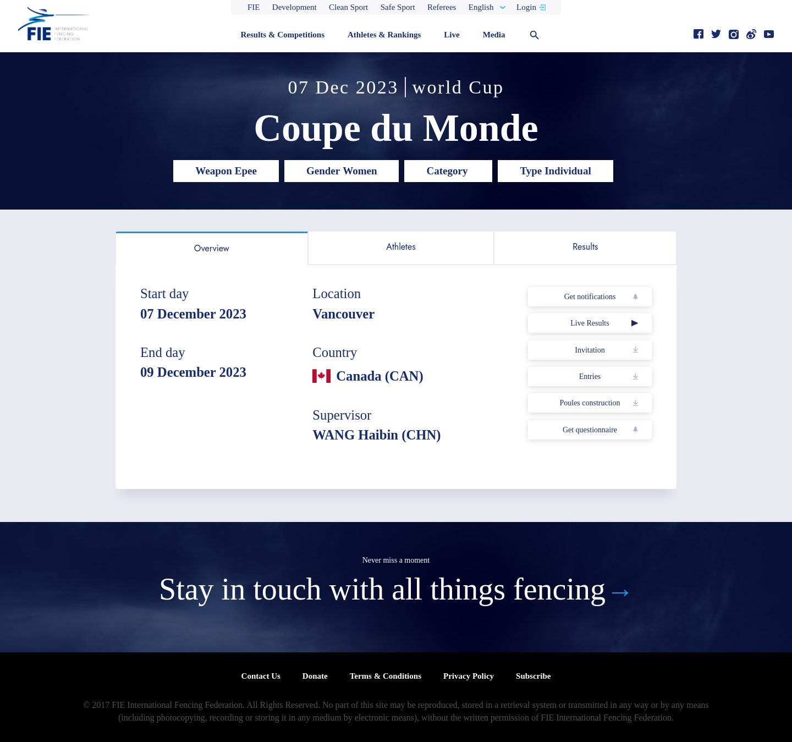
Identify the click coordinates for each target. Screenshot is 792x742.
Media (494, 34)
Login (526, 7)
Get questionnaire (590, 430)
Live (451, 34)
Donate (315, 676)
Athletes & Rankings (384, 34)
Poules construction (589, 403)
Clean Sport (348, 7)
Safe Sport (398, 7)
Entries (590, 376)
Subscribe (533, 676)
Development (294, 7)
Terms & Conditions (385, 676)
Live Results (589, 323)
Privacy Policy (468, 676)
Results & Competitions (282, 34)
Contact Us (260, 676)
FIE (254, 7)
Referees (441, 7)
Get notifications (590, 297)
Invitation (589, 350)
